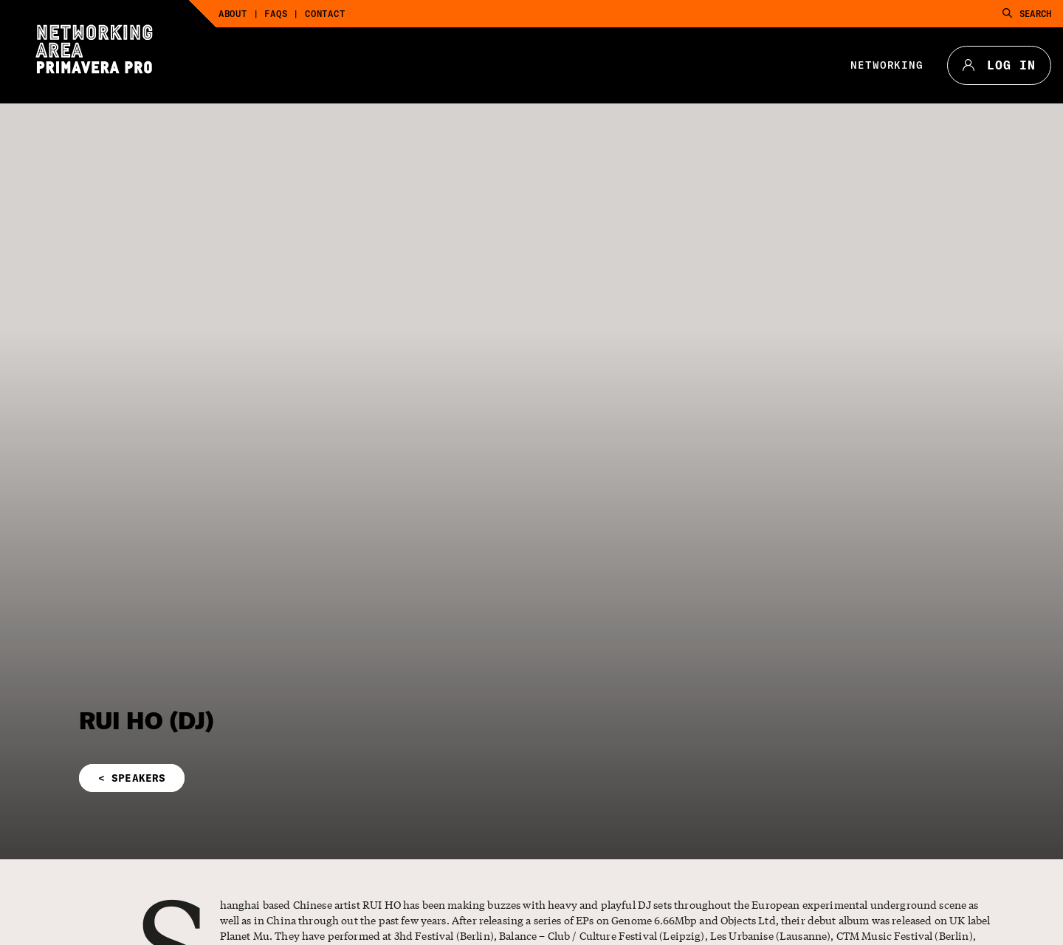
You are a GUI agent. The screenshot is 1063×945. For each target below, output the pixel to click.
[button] (369, 778)
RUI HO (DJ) (147, 720)
